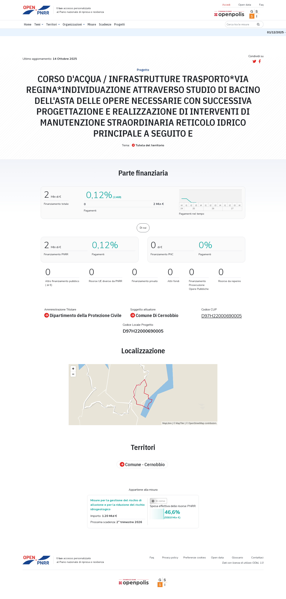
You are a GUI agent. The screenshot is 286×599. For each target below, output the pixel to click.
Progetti (119, 24)
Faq (261, 5)
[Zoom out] (73, 374)
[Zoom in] (73, 368)
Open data (244, 5)
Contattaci (257, 557)
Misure (92, 24)
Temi (37, 24)
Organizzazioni (72, 24)
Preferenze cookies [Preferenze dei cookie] (194, 557)
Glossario (237, 557)
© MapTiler (178, 423)
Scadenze (105, 24)
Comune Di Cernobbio (154, 315)
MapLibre (167, 423)
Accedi (226, 5)
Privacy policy (170, 557)
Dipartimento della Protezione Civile (82, 315)
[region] (143, 394)
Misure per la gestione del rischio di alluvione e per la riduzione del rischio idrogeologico (117, 504)
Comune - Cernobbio (142, 464)
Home (27, 24)
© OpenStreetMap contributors (201, 423)
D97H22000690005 (221, 316)
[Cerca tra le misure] (239, 24)
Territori (51, 24)
